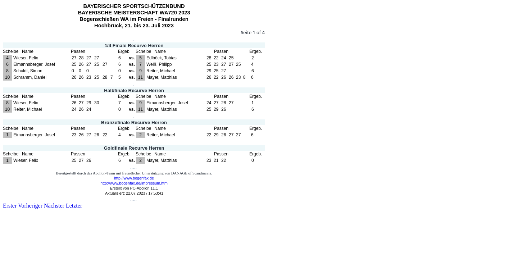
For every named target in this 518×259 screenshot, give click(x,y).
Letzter (74, 206)
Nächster (54, 206)
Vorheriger (30, 206)
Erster (10, 206)
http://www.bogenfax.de (134, 178)
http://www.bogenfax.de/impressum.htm (134, 183)
